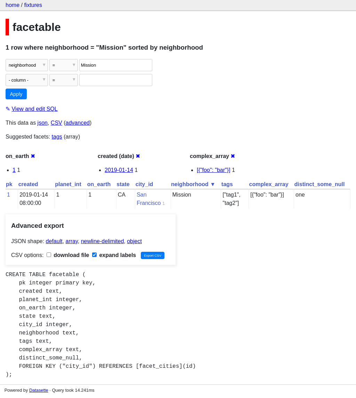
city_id (144, 184)
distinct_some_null (319, 184)
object (134, 241)
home (12, 5)
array (72, 241)
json (43, 123)
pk (9, 184)
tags (57, 137)
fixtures (33, 5)
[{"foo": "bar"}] (213, 170)
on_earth (99, 184)
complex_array (269, 184)
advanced (78, 123)
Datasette (38, 390)
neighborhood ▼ (193, 184)
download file (68, 255)
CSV (56, 123)
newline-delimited (102, 241)
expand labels (114, 255)
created (28, 184)
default (54, 241)
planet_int (68, 184)
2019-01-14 (119, 170)
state (122, 184)
